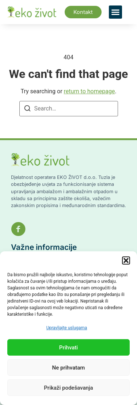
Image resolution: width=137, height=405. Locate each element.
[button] (126, 260)
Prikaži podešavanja (68, 388)
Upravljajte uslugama (66, 327)
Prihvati (68, 347)
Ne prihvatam (68, 367)
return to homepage (89, 91)
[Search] (27, 109)
